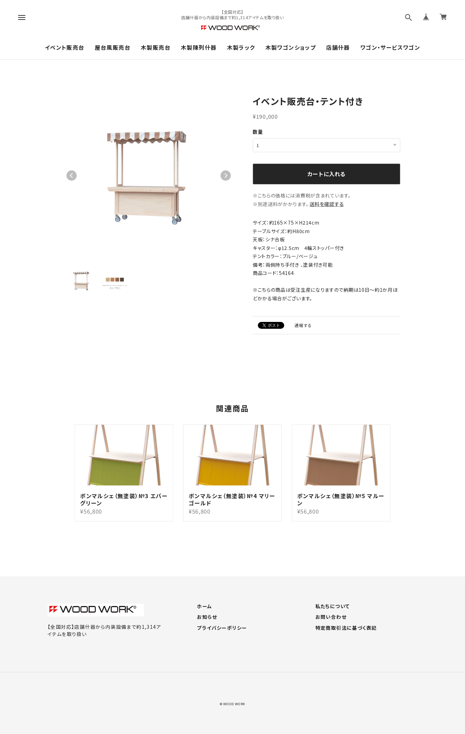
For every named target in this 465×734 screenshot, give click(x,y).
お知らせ (207, 616)
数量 (258, 131)
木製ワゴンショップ (290, 47)
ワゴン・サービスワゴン (390, 47)
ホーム (204, 606)
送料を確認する (327, 203)
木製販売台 (156, 47)
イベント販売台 (65, 47)
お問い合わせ (331, 616)
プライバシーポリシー (222, 627)
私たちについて (332, 606)
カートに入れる (326, 173)
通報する (303, 325)
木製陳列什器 (198, 47)
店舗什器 (338, 47)
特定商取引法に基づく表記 (346, 627)
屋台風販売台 (112, 47)
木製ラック (241, 47)
